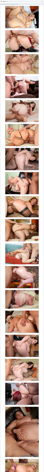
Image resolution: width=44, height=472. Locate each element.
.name (5, 1)
